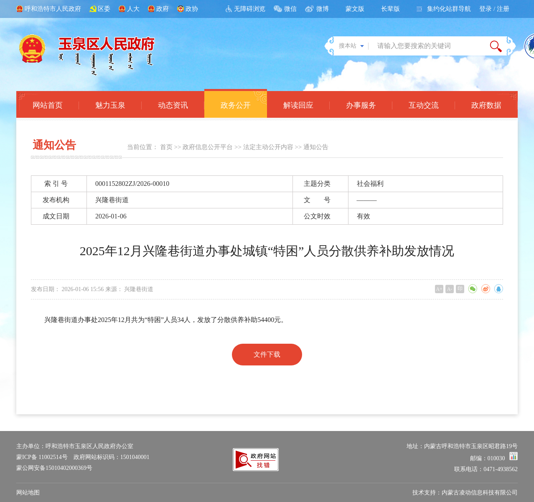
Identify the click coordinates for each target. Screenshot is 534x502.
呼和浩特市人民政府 (53, 8)
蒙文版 (355, 8)
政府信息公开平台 (208, 147)
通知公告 (315, 147)
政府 (162, 8)
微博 (322, 8)
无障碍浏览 (249, 8)
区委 (104, 8)
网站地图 (28, 492)
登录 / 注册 (494, 8)
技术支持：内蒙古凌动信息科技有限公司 (465, 492)
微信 (290, 8)
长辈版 (390, 8)
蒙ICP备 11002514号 (42, 457)
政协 (192, 8)
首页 (166, 147)
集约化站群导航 (449, 8)
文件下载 (267, 354)
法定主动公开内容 (268, 147)
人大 (133, 8)
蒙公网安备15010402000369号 (54, 468)
